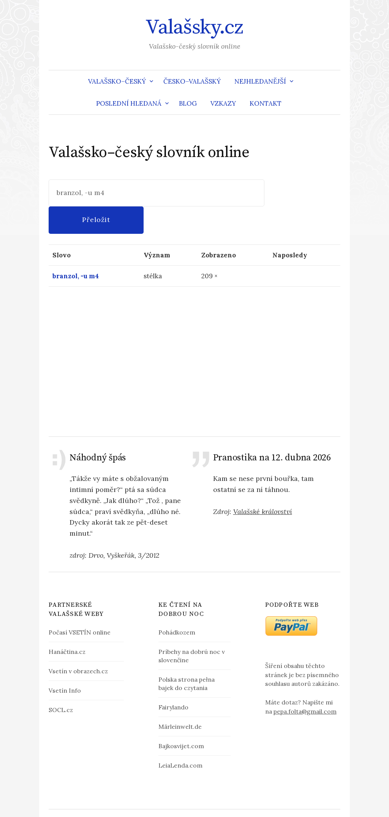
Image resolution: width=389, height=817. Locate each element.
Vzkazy (223, 103)
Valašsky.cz (194, 27)
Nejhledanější (260, 81)
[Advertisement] (194, 334)
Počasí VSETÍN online (80, 605)
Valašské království (262, 484)
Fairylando (173, 680)
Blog (188, 103)
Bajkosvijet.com (181, 719)
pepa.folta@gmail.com (305, 684)
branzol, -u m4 (75, 249)
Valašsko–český (117, 81)
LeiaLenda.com (180, 738)
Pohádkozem (176, 605)
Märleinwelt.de (180, 699)
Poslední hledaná (128, 103)
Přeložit (303, 192)
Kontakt (265, 103)
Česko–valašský (192, 81)
